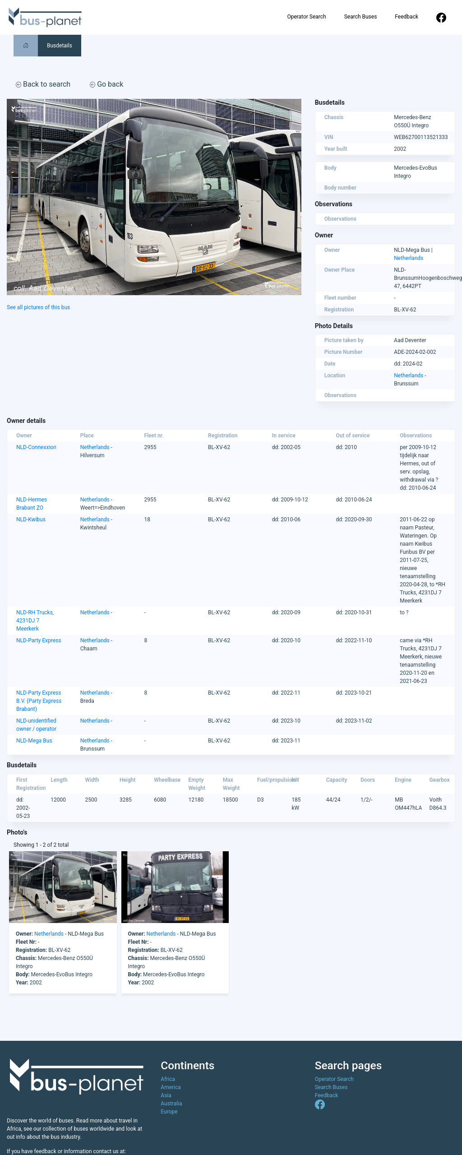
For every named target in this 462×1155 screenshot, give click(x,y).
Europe (169, 1112)
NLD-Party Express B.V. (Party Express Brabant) (38, 701)
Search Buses (360, 17)
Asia (166, 1095)
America (171, 1087)
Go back (106, 84)
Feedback (406, 17)
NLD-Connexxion (36, 447)
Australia (171, 1103)
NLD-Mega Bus (34, 741)
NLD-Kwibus (31, 519)
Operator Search (306, 17)
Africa (168, 1079)
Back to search (43, 84)
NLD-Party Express (38, 640)
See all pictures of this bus (38, 307)
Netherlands (408, 258)
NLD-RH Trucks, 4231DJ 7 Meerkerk (35, 620)
